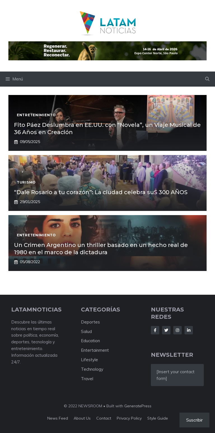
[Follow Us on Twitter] (166, 330)
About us (82, 418)
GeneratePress (137, 405)
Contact (103, 418)
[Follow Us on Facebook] (155, 330)
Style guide (157, 418)
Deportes (90, 322)
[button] (207, 79)
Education (90, 340)
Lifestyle (89, 359)
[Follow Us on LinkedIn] (188, 330)
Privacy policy (129, 418)
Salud (86, 331)
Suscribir (194, 420)
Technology (92, 369)
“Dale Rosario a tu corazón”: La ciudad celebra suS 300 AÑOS (101, 192)
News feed (57, 418)
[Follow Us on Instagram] (177, 330)
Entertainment (95, 350)
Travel (87, 378)
